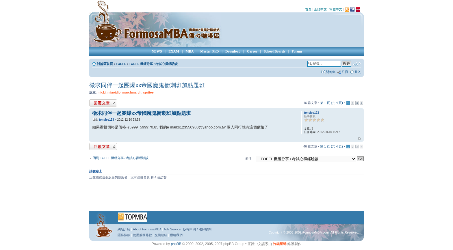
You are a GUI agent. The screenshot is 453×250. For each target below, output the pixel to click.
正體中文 (320, 9)
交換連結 (161, 235)
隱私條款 (124, 235)
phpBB (176, 244)
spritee (148, 92)
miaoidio (113, 92)
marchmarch (131, 92)
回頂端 (359, 138)
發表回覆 (103, 103)
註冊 (345, 72)
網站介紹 (124, 229)
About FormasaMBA (147, 229)
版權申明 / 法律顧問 (197, 229)
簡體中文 (335, 9)
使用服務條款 (142, 235)
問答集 (330, 72)
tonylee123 (106, 119)
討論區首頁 (105, 64)
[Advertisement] (226, 197)
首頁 (308, 9)
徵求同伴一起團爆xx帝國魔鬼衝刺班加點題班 (147, 85)
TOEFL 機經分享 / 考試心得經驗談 (153, 64)
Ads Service (172, 229)
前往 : (249, 158)
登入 (357, 72)
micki (102, 92)
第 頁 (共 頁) (331, 103)
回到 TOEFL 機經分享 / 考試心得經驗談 (120, 158)
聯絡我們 (176, 235)
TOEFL (121, 64)
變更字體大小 (356, 64)
